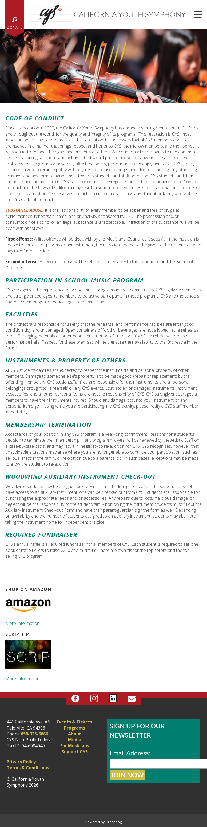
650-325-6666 (34, 734)
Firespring (114, 822)
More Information (22, 623)
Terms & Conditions (28, 768)
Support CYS (75, 752)
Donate (14, 27)
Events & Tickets (74, 722)
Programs (74, 728)
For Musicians (74, 746)
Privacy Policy (21, 762)
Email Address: (130, 753)
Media (74, 740)
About (74, 734)
